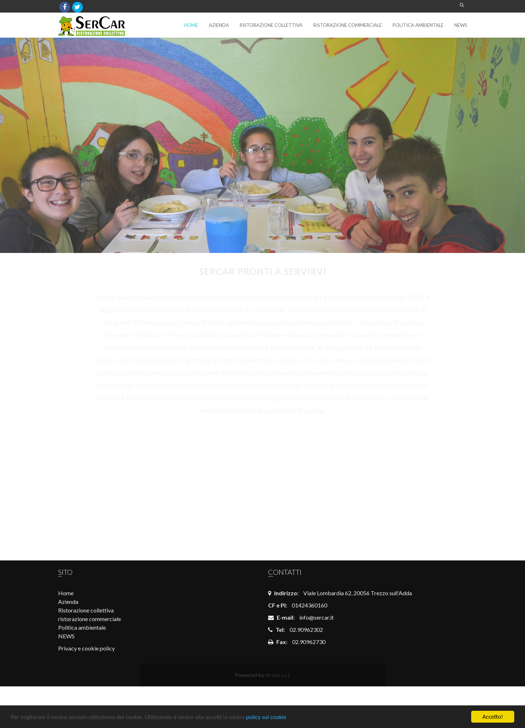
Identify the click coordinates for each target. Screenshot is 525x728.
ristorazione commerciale (347, 25)
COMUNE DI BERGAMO (105, 485)
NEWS (460, 25)
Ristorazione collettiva (271, 25)
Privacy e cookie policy (86, 648)
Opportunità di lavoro (210, 485)
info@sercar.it (316, 617)
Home (191, 25)
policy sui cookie (266, 717)
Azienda (219, 25)
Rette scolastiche (420, 485)
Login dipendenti (315, 483)
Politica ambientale (418, 25)
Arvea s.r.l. (278, 674)
